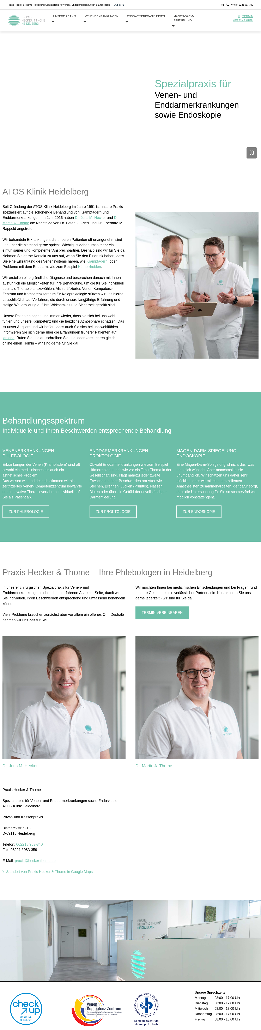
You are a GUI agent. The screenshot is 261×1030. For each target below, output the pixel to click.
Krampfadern (97, 261)
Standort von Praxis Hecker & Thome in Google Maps (49, 872)
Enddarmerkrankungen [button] (146, 16)
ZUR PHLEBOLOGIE (26, 512)
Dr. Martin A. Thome (153, 765)
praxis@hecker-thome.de (35, 861)
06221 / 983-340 (29, 844)
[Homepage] (27, 20)
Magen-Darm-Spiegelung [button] (184, 18)
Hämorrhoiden (89, 267)
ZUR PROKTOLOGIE (113, 512)
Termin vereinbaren (243, 18)
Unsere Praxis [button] (64, 16)
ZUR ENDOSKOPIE (199, 512)
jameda (8, 338)
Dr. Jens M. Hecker (90, 218)
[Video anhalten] (252, 152)
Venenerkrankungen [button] (102, 16)
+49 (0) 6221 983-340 (242, 5)
